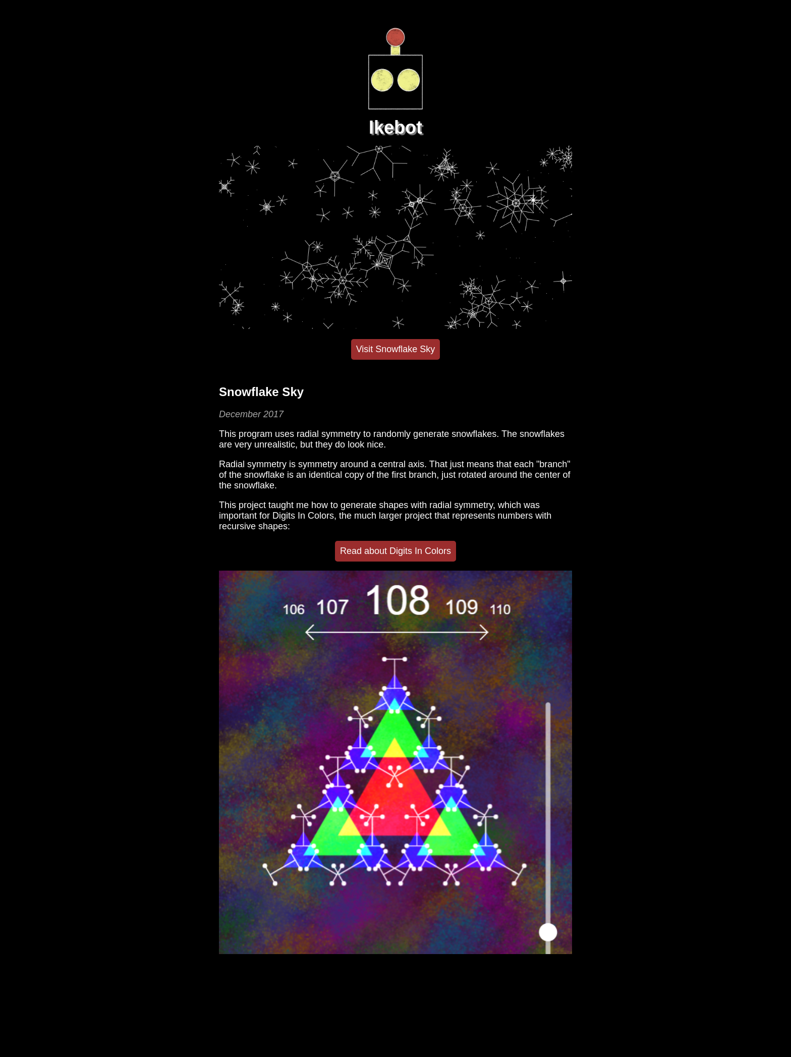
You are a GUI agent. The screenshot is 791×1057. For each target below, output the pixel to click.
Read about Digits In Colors (395, 551)
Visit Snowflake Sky (395, 349)
